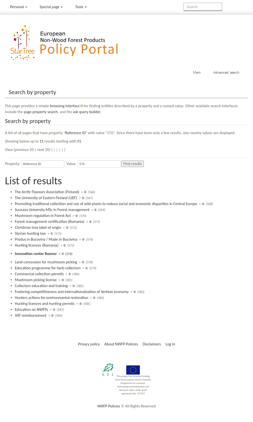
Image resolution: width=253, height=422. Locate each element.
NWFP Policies (108, 406)
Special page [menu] (51, 6)
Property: (12, 163)
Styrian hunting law (30, 233)
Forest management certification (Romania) (49, 221)
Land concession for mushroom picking (46, 262)
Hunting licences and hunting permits (45, 303)
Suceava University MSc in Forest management (52, 209)
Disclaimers (152, 344)
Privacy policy (89, 344)
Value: (71, 163)
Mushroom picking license (36, 279)
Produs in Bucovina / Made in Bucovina (46, 239)
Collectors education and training (41, 285)
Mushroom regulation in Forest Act (43, 215)
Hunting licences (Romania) (37, 245)
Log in (170, 344)
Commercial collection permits (39, 274)
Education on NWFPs (31, 309)
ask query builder (86, 111)
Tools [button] (81, 6)
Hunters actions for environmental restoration (51, 297)
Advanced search (226, 72)
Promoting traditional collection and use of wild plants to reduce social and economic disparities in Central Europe (106, 203)
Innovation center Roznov (36, 253)
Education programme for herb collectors (48, 268)
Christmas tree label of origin (38, 227)
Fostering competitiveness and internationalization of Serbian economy (72, 291)
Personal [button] (18, 6)
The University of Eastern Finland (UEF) (46, 197)
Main (197, 72)
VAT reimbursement (30, 315)
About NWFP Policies (121, 344)
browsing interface (65, 106)
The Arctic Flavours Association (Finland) (47, 192)
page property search (41, 111)
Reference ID (75, 132)
